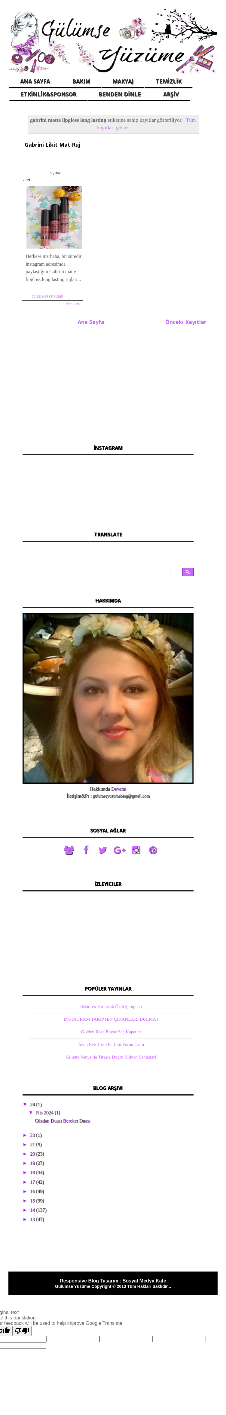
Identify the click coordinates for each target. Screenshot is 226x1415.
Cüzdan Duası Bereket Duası (62, 1107)
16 (33, 1178)
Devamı (118, 775)
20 (33, 1140)
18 (33, 1159)
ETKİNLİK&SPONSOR (48, 94)
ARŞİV (171, 94)
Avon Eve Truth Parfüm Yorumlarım (111, 1031)
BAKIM (81, 81)
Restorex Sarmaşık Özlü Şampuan (111, 993)
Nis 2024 (45, 1099)
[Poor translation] (22, 1318)
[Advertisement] (108, 368)
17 (33, 1168)
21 (33, 1131)
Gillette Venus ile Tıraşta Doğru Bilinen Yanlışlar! (111, 1043)
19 (33, 1150)
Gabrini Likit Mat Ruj (49, 143)
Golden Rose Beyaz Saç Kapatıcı (111, 1018)
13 (33, 1206)
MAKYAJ (122, 81)
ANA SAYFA (35, 81)
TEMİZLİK (169, 81)
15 (33, 1187)
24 (33, 1091)
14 (33, 1197)
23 (33, 1121)
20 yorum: (68, 291)
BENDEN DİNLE (120, 94)
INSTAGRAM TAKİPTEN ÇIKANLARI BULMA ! (111, 1006)
